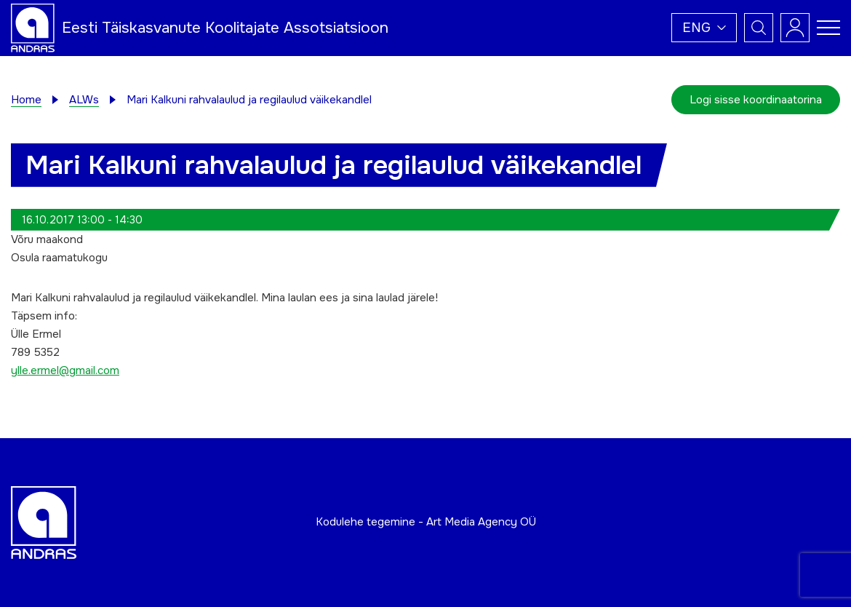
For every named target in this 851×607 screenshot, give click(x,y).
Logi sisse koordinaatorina (756, 99)
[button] (704, 27)
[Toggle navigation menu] (828, 27)
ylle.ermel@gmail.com (65, 370)
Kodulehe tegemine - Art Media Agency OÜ (426, 522)
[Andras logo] (33, 27)
